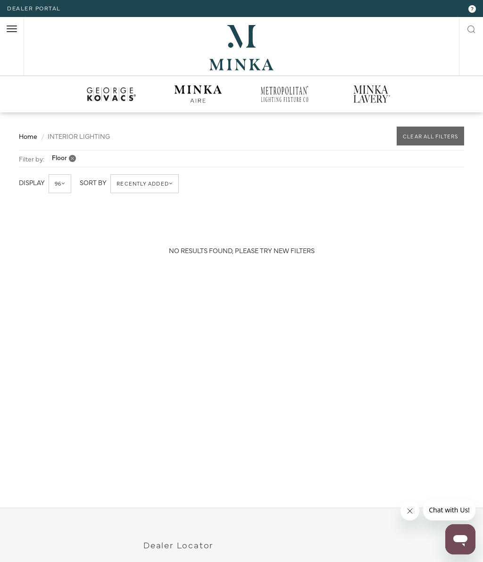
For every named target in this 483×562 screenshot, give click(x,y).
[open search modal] (471, 28)
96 (60, 183)
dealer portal (34, 8)
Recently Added (145, 183)
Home (28, 135)
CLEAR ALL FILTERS (430, 136)
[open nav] (12, 29)
